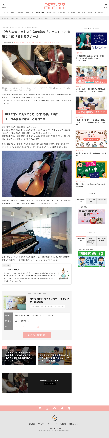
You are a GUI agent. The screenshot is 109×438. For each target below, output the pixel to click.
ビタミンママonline (54, 428)
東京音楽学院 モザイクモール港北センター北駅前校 (19, 27)
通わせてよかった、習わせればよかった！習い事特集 (90, 185)
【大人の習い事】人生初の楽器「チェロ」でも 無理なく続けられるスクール (73, 18)
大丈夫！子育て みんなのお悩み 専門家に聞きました (91, 154)
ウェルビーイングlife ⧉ (95, 12)
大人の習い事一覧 (11, 269)
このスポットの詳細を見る (37, 335)
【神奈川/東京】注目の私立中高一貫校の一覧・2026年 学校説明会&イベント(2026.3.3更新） (91, 58)
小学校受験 (29, 12)
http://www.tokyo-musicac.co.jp (26, 327)
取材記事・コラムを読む (28, 18)
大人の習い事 (55, 42)
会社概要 (32, 424)
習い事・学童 (40, 12)
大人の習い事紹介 (43, 18)
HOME (6, 18)
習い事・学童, (31, 42)
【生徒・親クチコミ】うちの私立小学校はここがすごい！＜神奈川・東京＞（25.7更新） (91, 122)
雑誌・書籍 (81, 12)
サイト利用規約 (60, 424)
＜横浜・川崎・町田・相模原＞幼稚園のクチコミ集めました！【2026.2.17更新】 (90, 90)
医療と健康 (62, 12)
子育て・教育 (51, 12)
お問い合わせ (73, 424)
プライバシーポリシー (45, 424)
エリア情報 (71, 12)
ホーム (6, 12)
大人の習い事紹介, (21, 42)
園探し (13, 12)
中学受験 (21, 12)
